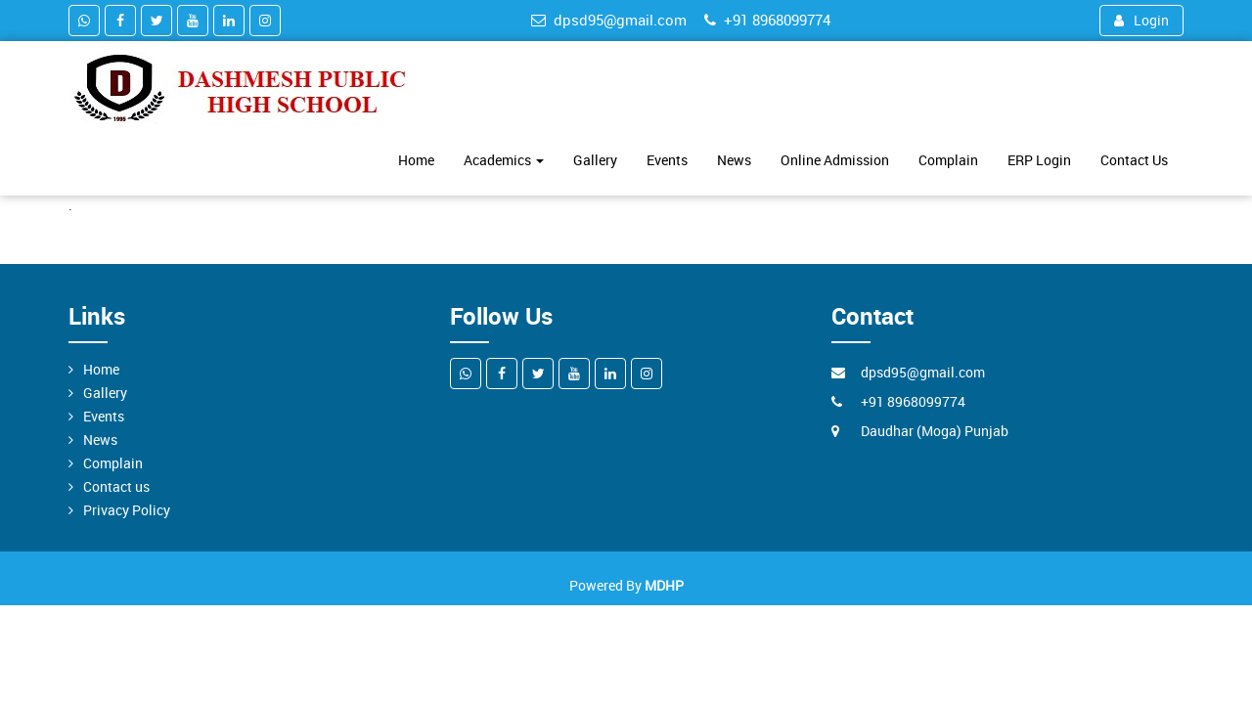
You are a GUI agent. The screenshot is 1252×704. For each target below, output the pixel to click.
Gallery (595, 160)
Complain (948, 160)
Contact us (116, 486)
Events (667, 160)
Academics (504, 160)
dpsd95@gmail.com (609, 19)
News (734, 160)
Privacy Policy (126, 510)
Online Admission (835, 160)
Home (416, 160)
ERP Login (1039, 160)
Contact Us (1134, 160)
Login (1141, 20)
